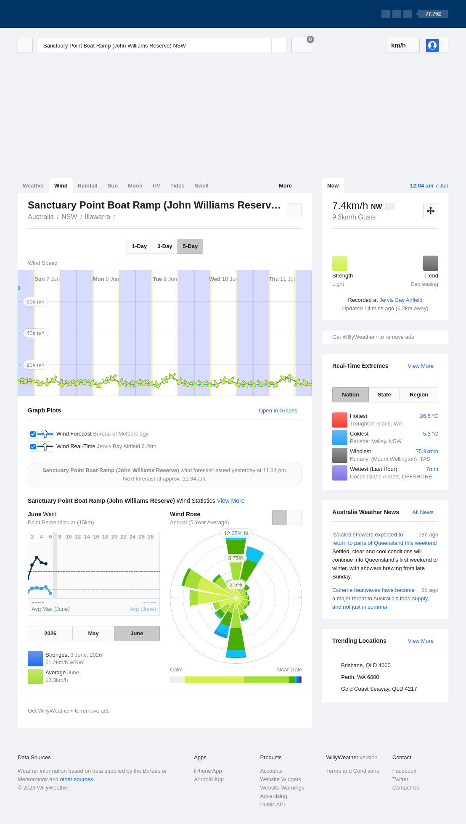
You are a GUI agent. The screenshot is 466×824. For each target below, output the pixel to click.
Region (419, 394)
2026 (50, 633)
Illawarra (97, 216)
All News (423, 512)
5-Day (190, 246)
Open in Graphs (278, 410)
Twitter (400, 779)
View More (421, 366)
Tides (177, 185)
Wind (61, 185)
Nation (350, 394)
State (384, 394)
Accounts (271, 771)
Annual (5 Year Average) (199, 522)
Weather (33, 185)
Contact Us (405, 787)
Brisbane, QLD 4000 (366, 665)
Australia (41, 216)
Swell (202, 185)
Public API (272, 804)
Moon (135, 185)
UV (156, 185)
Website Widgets (280, 779)
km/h (398, 45)
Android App (209, 779)
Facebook (404, 771)
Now (333, 185)
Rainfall (88, 185)
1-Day (139, 246)
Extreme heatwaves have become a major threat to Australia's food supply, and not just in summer (385, 598)
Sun (113, 185)
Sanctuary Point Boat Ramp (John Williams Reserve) (119, 216)
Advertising (273, 796)
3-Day (164, 246)
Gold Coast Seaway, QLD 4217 (379, 689)
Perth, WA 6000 (360, 677)
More (285, 185)
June (136, 633)
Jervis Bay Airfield (401, 300)
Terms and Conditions (352, 771)
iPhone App (208, 771)
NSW (69, 216)
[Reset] (264, 45)
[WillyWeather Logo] (57, 14)
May (93, 633)
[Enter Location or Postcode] (162, 45)
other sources (76, 779)
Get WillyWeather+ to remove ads (373, 337)
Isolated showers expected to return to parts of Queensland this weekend (385, 556)
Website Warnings (282, 787)
